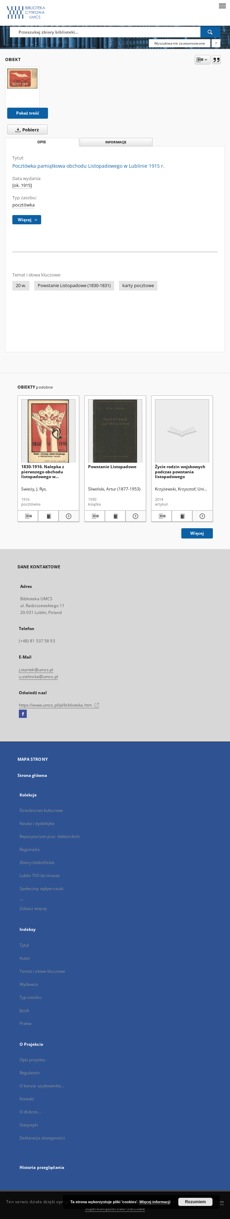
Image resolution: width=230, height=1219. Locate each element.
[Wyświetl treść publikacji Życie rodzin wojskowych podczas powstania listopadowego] (182, 516)
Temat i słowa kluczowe (42, 971)
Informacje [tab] (115, 142)
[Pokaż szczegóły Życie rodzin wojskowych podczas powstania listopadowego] (201, 516)
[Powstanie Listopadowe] (115, 431)
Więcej (197, 533)
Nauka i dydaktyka (37, 823)
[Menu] (222, 5)
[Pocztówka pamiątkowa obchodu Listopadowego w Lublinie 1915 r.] (22, 78)
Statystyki (29, 1125)
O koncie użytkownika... (42, 1086)
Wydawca (29, 984)
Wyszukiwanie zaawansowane (179, 43)
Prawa (26, 1023)
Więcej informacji (155, 1202)
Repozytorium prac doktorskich (50, 836)
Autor (25, 958)
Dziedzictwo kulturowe (41, 810)
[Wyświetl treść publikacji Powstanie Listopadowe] (115, 516)
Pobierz (26, 130)
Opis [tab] (41, 142)
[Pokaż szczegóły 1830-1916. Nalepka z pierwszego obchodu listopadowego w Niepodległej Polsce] (68, 516)
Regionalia (30, 849)
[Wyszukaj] (210, 31)
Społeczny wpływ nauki (42, 888)
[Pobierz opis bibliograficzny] (28, 516)
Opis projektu (33, 1060)
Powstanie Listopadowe (112, 467)
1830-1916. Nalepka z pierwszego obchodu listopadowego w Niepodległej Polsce (42, 471)
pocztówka (23, 205)
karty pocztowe (138, 285)
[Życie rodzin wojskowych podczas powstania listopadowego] (182, 431)
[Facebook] (23, 714)
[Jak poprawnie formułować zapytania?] (215, 43)
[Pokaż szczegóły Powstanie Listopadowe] (135, 516)
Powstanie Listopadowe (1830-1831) (74, 285)
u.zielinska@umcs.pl (38, 676)
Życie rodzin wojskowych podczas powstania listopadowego (180, 471)
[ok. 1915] (22, 185)
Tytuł (24, 945)
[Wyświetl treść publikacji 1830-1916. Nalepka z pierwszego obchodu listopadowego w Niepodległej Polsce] (48, 516)
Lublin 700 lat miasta (40, 875)
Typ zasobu (30, 997)
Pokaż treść (27, 113)
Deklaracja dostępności (42, 1138)
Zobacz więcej (33, 908)
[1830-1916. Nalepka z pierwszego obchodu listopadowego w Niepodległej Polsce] (48, 431)
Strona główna (32, 775)
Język (24, 1010)
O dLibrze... (30, 1112)
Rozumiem (195, 1201)
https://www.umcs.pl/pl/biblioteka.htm (59, 705)
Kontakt (27, 1099)
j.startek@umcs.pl (36, 670)
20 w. (21, 285)
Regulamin (30, 1073)
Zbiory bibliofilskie (37, 862)
